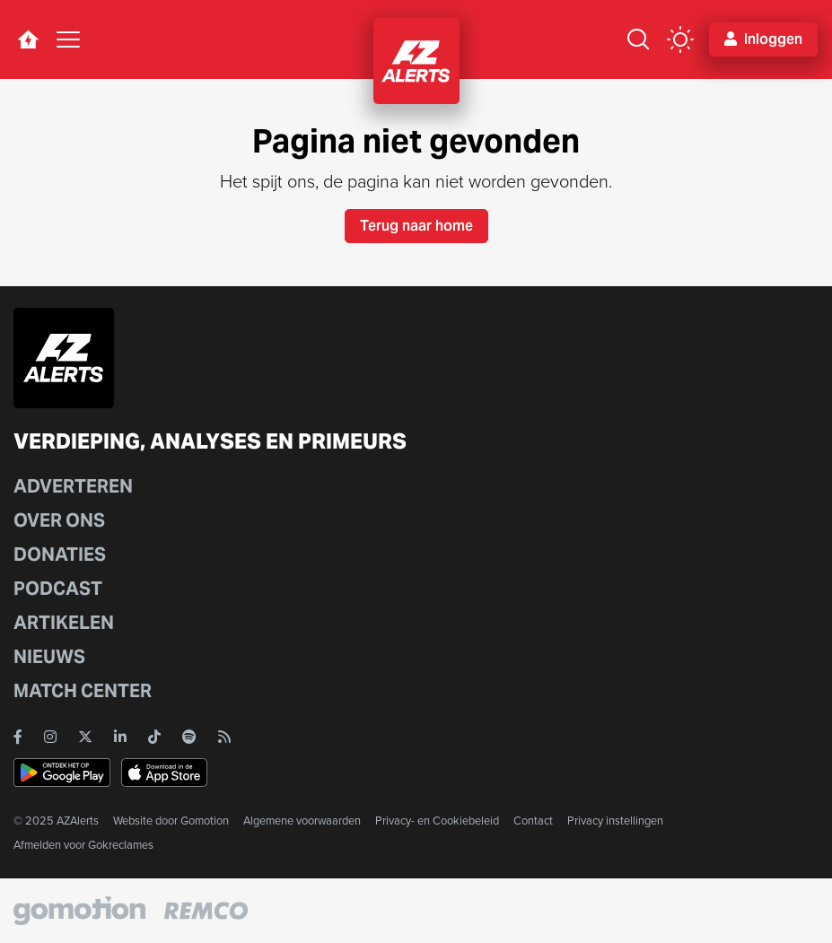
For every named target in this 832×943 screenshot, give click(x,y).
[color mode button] (680, 39)
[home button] (27, 39)
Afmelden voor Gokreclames (83, 844)
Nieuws (49, 656)
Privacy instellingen (615, 820)
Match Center (82, 691)
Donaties (59, 554)
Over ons (59, 520)
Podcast (57, 588)
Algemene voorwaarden (302, 820)
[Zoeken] (638, 39)
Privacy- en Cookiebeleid (437, 820)
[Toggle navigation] (68, 39)
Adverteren (73, 486)
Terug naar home (416, 225)
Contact (533, 820)
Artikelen (63, 622)
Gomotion (204, 820)
